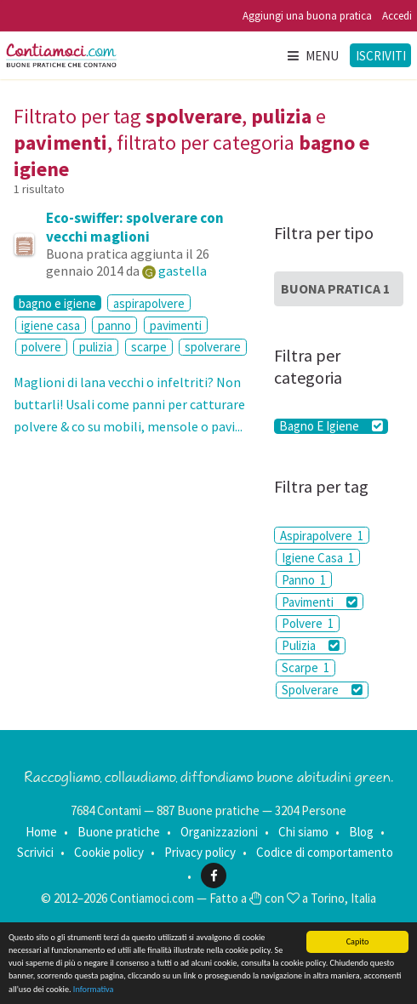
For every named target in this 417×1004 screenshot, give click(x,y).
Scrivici (35, 852)
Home (41, 832)
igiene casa (50, 325)
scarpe (149, 347)
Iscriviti (381, 56)
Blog (361, 832)
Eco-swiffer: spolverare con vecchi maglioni (135, 227)
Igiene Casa (318, 558)
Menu (312, 56)
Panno (304, 580)
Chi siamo (303, 832)
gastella (182, 270)
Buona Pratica (335, 288)
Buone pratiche (118, 832)
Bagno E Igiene (330, 426)
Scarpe (305, 667)
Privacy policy (200, 852)
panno (114, 325)
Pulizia (310, 645)
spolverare (213, 347)
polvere (41, 347)
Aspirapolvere (321, 536)
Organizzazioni (219, 832)
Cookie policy (109, 852)
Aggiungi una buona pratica (307, 16)
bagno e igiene (57, 303)
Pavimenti (319, 602)
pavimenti (176, 325)
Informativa (93, 989)
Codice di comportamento (324, 852)
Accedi (397, 16)
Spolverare (322, 690)
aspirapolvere (149, 303)
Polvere (308, 623)
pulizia (95, 347)
